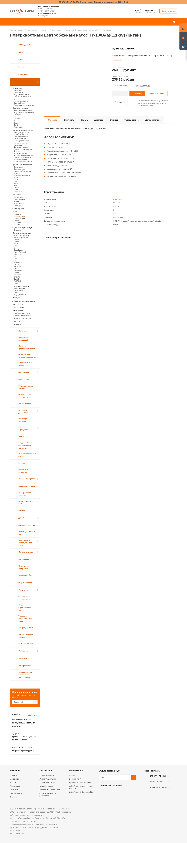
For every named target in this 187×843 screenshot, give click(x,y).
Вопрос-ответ (75, 779)
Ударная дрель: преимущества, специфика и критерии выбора (24, 737)
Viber (127, 791)
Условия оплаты (46, 775)
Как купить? (45, 770)
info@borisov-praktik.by (159, 781)
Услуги (13, 782)
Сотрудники (15, 786)
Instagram (114, 791)
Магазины (14, 779)
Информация (76, 770)
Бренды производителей (80, 782)
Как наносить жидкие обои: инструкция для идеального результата (24, 723)
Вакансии (14, 790)
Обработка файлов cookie (81, 792)
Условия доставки (47, 779)
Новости (13, 775)
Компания (15, 770)
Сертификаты (16, 793)
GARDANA (117, 199)
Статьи (72, 775)
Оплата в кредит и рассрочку (47, 794)
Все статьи (33, 715)
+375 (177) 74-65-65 (144, 10)
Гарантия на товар (47, 782)
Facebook (108, 791)
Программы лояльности (50, 790)
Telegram (120, 791)
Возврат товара (46, 786)
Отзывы (13, 797)
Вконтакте (101, 791)
